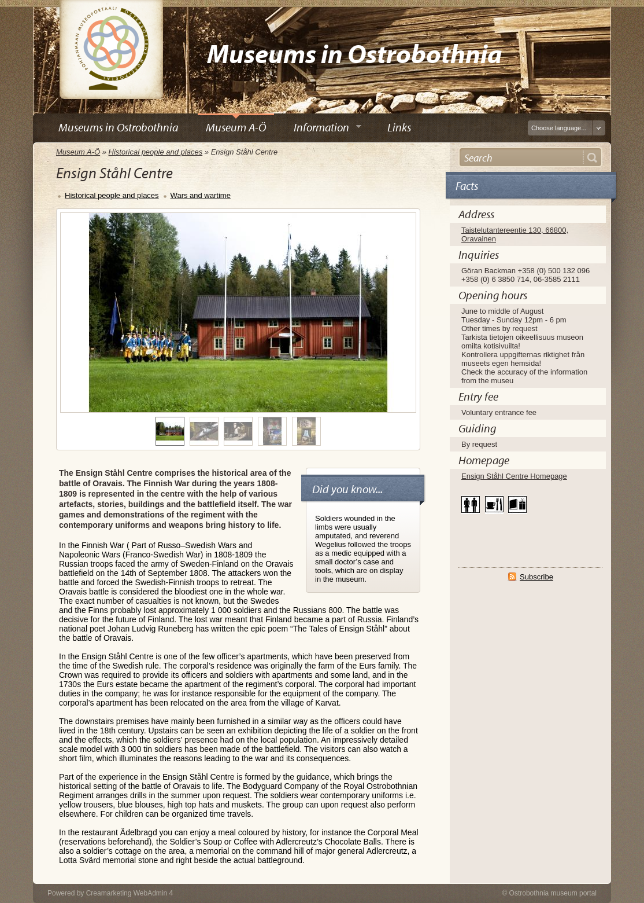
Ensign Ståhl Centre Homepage (514, 476)
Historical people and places (156, 152)
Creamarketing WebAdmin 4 (129, 893)
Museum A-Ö (78, 152)
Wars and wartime (201, 195)
